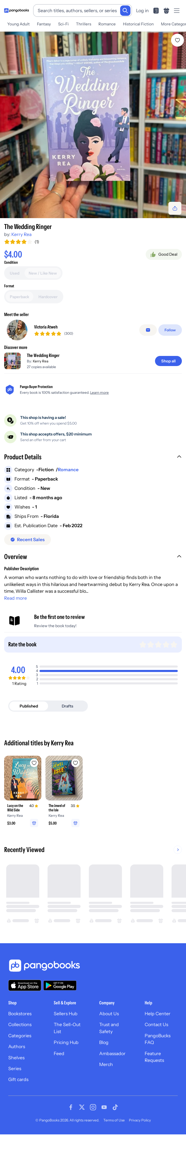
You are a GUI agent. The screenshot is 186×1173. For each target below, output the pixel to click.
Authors (16, 1046)
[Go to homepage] (16, 10)
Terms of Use (114, 1120)
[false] (148, 330)
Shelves (16, 1057)
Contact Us (156, 1024)
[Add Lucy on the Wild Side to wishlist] (34, 763)
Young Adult (18, 24)
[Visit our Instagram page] (93, 1107)
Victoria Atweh (46, 327)
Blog (104, 1042)
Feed (59, 1053)
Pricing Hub (66, 1042)
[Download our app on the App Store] (24, 985)
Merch (106, 1064)
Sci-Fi (63, 24)
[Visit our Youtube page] (104, 1107)
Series (14, 1068)
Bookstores (20, 1013)
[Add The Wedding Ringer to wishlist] (177, 40)
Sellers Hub (66, 1013)
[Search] (125, 10)
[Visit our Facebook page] (71, 1107)
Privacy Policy (140, 1120)
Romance (107, 24)
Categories (19, 1035)
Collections (20, 1024)
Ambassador (112, 1053)
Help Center (158, 1013)
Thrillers (83, 24)
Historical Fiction (138, 24)
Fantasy (44, 24)
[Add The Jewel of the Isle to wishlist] (75, 763)
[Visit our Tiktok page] (115, 1107)
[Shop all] (168, 361)
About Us (109, 1013)
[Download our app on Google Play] (59, 985)
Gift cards (18, 1079)
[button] (93, 457)
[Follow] (170, 330)
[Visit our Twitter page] (82, 1107)
